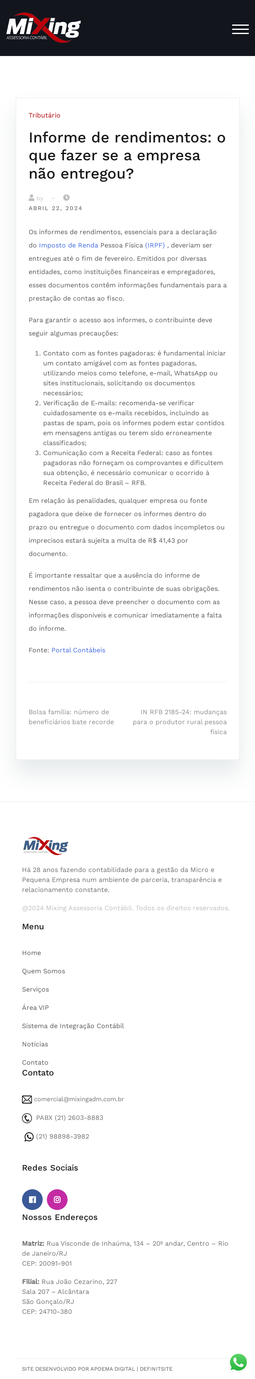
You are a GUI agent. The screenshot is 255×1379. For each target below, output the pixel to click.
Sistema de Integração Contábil (73, 1026)
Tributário (45, 115)
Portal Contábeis (78, 650)
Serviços (35, 989)
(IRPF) (155, 245)
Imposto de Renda (68, 245)
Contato (35, 1062)
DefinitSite (156, 1369)
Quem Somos (43, 971)
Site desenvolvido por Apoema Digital (78, 1369)
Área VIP (35, 1008)
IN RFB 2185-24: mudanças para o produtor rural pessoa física (180, 722)
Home (31, 953)
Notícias (35, 1044)
